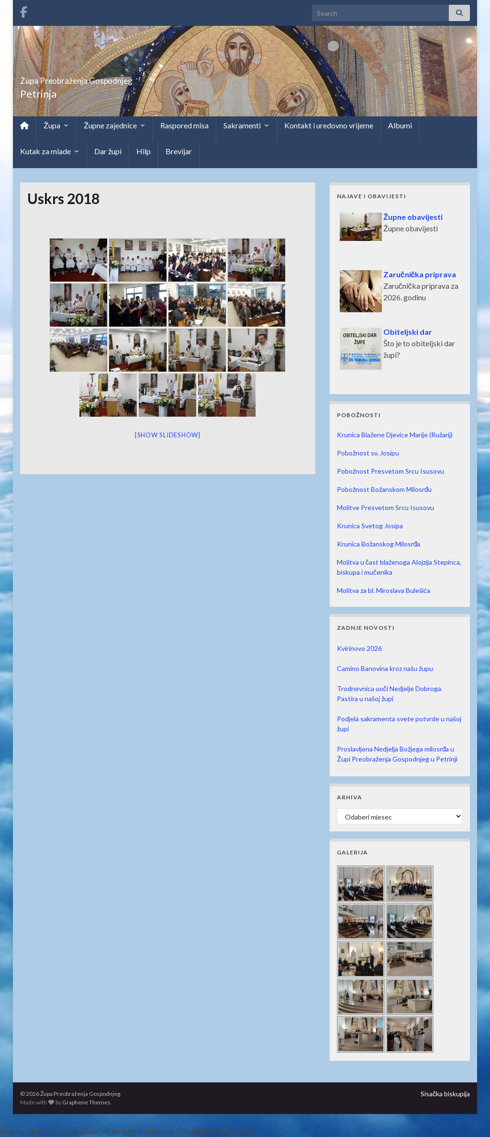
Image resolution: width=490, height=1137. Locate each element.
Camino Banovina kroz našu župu (385, 668)
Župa (56, 125)
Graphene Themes (86, 1102)
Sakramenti (246, 125)
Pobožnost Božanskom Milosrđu (384, 489)
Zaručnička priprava (420, 274)
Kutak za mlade (49, 151)
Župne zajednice (114, 125)
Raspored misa (184, 125)
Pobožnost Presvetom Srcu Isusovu (390, 471)
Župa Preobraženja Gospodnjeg (116, 77)
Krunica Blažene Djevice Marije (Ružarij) (395, 435)
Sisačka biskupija (445, 1094)
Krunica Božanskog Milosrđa (379, 544)
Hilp (143, 151)
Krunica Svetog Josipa (370, 526)
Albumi (400, 125)
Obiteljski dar (407, 331)
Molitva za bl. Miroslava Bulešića (383, 590)
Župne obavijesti (413, 216)
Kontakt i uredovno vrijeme (328, 125)
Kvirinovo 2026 (359, 648)
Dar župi (108, 151)
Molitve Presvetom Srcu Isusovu (385, 507)
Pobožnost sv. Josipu (368, 453)
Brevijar (179, 151)
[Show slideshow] (167, 435)
